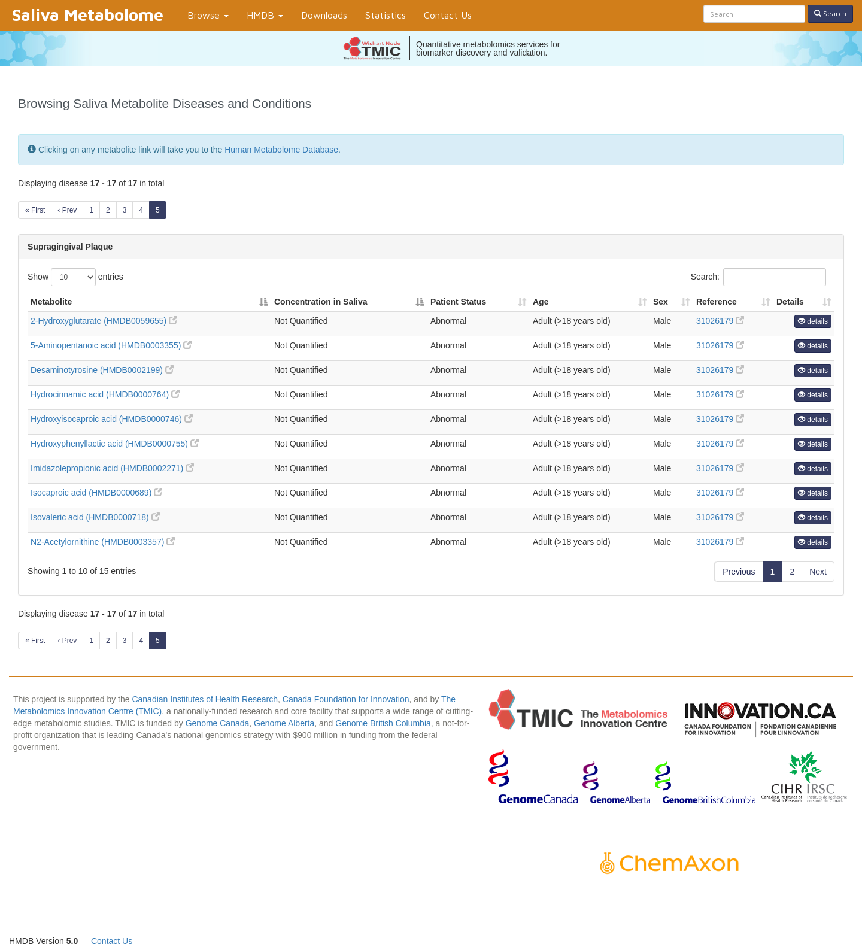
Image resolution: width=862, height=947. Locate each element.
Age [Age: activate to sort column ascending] (540, 301)
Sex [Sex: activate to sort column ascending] (660, 301)
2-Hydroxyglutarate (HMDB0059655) (104, 321)
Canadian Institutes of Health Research (205, 699)
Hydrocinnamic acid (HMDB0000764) (105, 394)
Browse (208, 15)
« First (35, 210)
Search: (758, 277)
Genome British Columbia (383, 723)
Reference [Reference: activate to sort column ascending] (716, 301)
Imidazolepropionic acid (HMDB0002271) (112, 468)
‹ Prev (67, 210)
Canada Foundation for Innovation (346, 699)
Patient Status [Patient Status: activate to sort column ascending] (458, 301)
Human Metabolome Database (281, 149)
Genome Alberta (284, 723)
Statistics (385, 15)
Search (830, 13)
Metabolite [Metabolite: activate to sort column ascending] (51, 301)
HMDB (265, 15)
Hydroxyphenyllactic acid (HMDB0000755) (115, 443)
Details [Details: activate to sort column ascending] (790, 301)
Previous (739, 571)
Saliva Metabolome (87, 15)
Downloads (324, 15)
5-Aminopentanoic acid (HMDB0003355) (111, 345)
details (813, 321)
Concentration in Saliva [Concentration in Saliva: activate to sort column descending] (321, 301)
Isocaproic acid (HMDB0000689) (96, 492)
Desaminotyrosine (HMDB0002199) (102, 370)
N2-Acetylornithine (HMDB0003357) (103, 542)
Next (818, 571)
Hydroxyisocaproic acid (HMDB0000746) (112, 419)
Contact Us (448, 15)
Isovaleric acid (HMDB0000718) (95, 517)
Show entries (75, 277)
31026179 (720, 321)
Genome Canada (218, 723)
